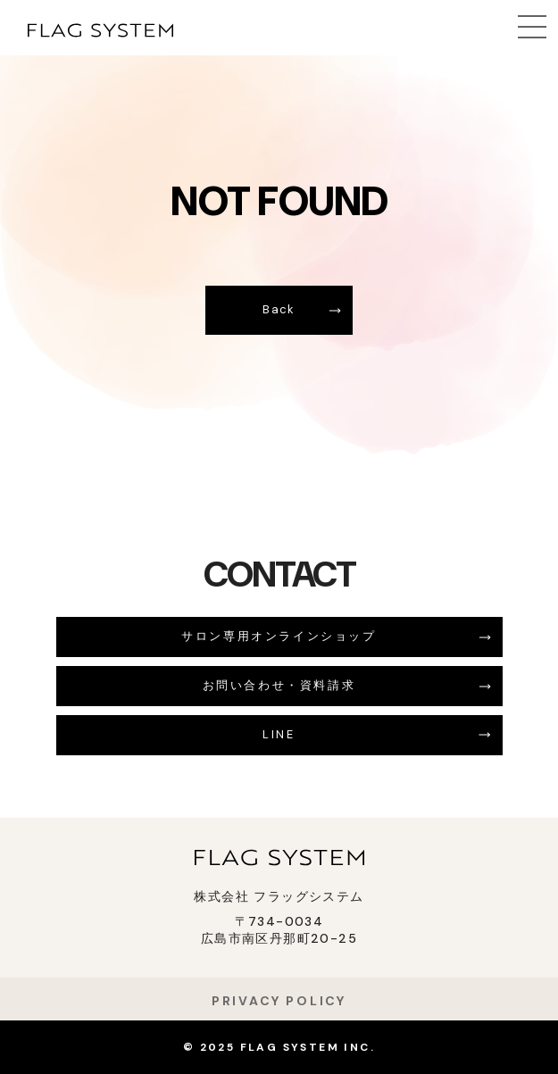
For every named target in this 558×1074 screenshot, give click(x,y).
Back (278, 309)
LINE (278, 734)
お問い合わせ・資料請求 (279, 685)
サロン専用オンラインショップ (278, 636)
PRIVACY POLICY (279, 1001)
